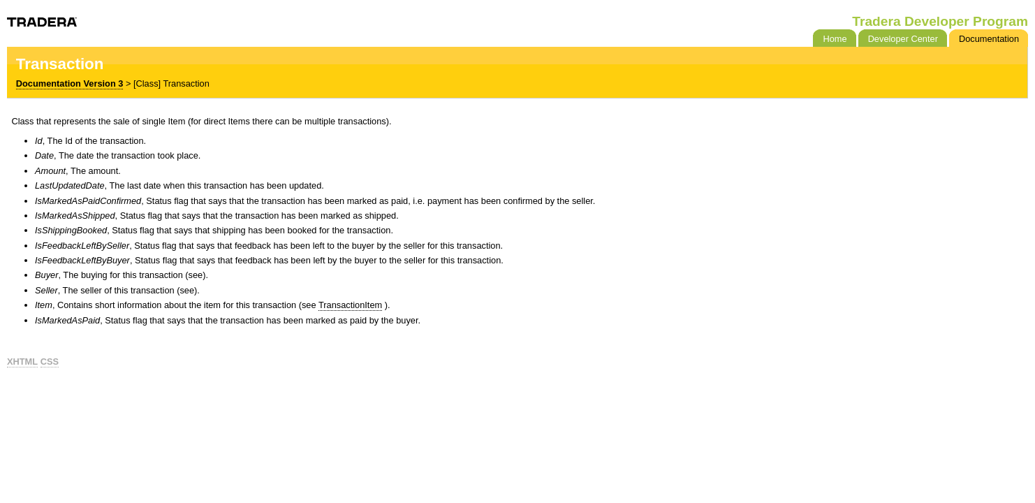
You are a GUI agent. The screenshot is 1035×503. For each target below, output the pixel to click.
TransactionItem (350, 305)
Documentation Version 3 (70, 83)
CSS (50, 361)
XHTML (22, 361)
